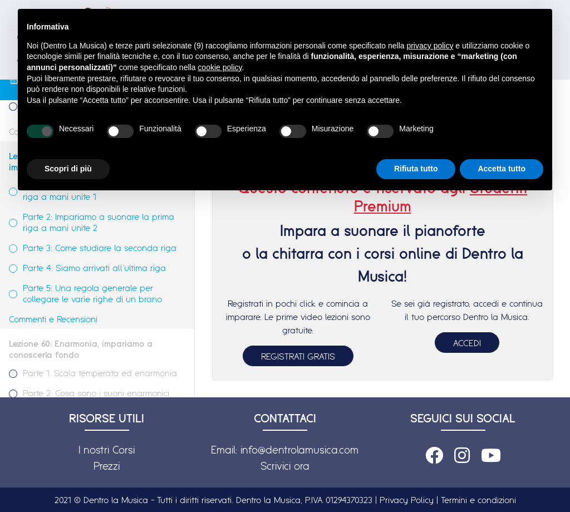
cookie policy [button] (220, 67)
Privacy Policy (407, 499)
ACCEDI (467, 342)
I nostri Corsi (106, 449)
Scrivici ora (285, 465)
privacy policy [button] (429, 45)
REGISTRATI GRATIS (298, 356)
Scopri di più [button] (68, 168)
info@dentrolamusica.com (299, 449)
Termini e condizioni (478, 499)
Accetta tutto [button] (501, 168)
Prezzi (107, 465)
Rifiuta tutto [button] (416, 168)
